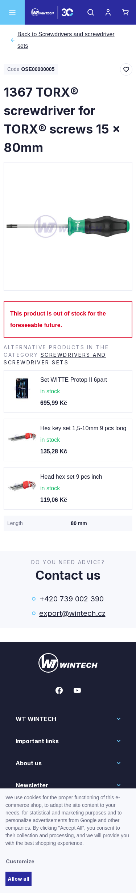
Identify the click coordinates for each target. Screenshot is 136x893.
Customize (20, 861)
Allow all (18, 879)
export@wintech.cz (71, 613)
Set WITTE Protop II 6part (73, 380)
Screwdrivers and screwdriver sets (71, 40)
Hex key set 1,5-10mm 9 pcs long (83, 428)
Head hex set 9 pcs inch (71, 477)
